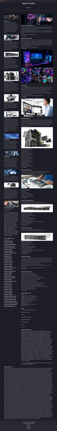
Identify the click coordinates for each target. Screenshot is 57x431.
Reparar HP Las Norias (27, 390)
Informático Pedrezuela (8, 272)
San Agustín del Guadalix (11, 228)
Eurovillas (15, 222)
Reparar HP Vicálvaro (34, 415)
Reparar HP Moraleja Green (36, 396)
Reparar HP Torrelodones (26, 409)
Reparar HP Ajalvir (12, 368)
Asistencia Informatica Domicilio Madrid (26, 331)
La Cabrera (15, 224)
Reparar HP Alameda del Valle (34, 368)
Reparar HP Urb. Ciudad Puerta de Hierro (18, 410)
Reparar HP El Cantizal (44, 381)
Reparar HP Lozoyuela (21, 392)
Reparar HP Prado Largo (30, 401)
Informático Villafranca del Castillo (10, 296)
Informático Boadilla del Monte (9, 306)
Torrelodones (16, 230)
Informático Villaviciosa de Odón (10, 297)
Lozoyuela (14, 225)
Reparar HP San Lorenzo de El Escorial (36, 403)
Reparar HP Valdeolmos (31, 414)
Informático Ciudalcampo (8, 241)
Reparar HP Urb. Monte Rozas (37, 412)
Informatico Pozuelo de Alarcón (25, 312)
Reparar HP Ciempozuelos (7, 376)
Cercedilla (11, 218)
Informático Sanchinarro (8, 291)
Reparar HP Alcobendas (11, 369)
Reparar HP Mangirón (46, 392)
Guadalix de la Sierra (7, 224)
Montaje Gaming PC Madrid (34, 351)
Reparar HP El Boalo (32, 381)
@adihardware (28, 427)
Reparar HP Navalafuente (30, 397)
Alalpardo (14, 212)
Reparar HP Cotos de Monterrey (29, 380)
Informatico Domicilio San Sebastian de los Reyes (28, 345)
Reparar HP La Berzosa (40, 387)
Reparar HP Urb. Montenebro (45, 412)
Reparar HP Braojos (32, 373)
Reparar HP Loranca (30, 391)
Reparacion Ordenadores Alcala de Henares (29, 354)
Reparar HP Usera (10, 413)
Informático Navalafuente (8, 251)
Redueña (9, 230)
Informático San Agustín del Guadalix (10, 304)
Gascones (14, 223)
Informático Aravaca (38, 354)
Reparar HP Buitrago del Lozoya (46, 373)
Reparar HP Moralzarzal (43, 396)
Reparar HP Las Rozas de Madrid (35, 390)
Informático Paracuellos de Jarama (39, 356)
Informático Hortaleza (24, 359)
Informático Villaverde (8, 287)
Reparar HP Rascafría (13, 402)
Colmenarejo (6, 235)
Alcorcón (14, 214)
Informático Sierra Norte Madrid (9, 247)
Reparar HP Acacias (7, 368)
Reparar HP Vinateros (19, 418)
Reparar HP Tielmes (23, 408)
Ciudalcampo (9, 219)
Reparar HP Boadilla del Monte (17, 373)
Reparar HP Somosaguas (26, 407)
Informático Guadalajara (24, 309)
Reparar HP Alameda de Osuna (26, 368)
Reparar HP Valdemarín (11, 414)
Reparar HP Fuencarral (27, 385)
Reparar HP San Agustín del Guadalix (9, 403)
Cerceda (8, 218)
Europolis (11, 222)
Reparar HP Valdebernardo (23, 413)
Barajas (12, 216)
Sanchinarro (5, 229)
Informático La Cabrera (8, 262)
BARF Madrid (23, 324)
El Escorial (8, 222)
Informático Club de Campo (9, 242)
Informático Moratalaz (31, 359)
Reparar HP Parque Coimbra (41, 398)
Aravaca (5, 213)
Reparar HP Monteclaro (42, 395)
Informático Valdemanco (8, 261)
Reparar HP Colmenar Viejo (31, 379)
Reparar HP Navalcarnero (37, 397)
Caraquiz (5, 218)
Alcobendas (10, 212)
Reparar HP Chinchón (48, 375)
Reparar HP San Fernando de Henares (26, 403)
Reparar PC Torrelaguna (48, 343)
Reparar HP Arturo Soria (41, 370)
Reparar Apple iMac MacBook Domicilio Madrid (39, 331)
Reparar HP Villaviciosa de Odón (11, 418)
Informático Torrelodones (46, 362)
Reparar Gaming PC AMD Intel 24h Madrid (28, 343)
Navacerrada (16, 234)
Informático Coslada (46, 344)
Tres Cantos (13, 229)
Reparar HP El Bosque (38, 381)
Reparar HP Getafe (21, 386)
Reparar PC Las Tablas (46, 333)
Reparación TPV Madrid (34, 350)
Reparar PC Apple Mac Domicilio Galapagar (36, 338)
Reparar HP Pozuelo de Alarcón (14, 401)
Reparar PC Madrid (36, 349)
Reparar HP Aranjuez (41, 369)
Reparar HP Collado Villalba (23, 379)
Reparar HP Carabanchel (10, 375)
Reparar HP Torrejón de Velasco (11, 409)
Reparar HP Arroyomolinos (34, 370)
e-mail (28, 425)
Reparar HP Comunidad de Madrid (47, 379)
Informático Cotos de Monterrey (9, 277)
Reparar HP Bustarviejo (12, 374)
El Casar (5, 222)
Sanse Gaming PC (42, 353)
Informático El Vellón (7, 256)
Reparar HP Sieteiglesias (19, 407)
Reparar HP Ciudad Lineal (23, 376)
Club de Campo (13, 219)
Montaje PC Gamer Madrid (31, 309)
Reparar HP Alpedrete (29, 369)
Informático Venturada (8, 249)
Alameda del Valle (15, 213)
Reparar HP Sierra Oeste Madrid (10, 407)
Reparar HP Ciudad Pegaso (30, 376)
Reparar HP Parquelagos (48, 398)
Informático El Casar (7, 259)
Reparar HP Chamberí (42, 375)
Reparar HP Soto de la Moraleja (34, 407)
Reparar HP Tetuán (18, 408)
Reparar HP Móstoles (16, 397)
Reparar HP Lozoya (14, 392)
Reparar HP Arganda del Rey (13, 370)
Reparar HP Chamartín (36, 375)
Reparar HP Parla (34, 398)
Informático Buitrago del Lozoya (9, 267)
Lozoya (12, 225)
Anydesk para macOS (39, 95)
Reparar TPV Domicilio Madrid (29, 332)
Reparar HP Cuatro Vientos (45, 380)
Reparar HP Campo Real (38, 374)
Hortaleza (11, 224)
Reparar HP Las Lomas (14, 390)
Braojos (7, 217)
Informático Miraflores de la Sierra (10, 281)
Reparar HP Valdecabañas (31, 413)
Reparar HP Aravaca (46, 369)
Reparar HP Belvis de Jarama (8, 373)
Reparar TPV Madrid (31, 349)
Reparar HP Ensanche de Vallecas (33, 384)
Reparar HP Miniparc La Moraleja (42, 393)
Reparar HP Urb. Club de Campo (8, 412)
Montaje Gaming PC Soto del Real (25, 319)
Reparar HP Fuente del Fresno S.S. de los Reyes (43, 385)
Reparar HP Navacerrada (23, 397)
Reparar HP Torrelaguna (19, 409)
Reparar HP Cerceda (23, 375)
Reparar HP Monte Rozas (35, 395)
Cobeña (17, 219)
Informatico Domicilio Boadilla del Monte (35, 342)
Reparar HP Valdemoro (25, 414)
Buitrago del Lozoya (15, 217)
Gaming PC (25, 43)
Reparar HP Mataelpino (13, 393)
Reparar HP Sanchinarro (18, 404)
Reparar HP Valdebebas (16, 413)
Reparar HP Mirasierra (14, 395)
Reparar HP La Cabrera (47, 387)
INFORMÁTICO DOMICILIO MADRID (29, 423)
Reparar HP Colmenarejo (39, 379)
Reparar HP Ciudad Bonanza (15, 376)
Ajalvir (5, 212)
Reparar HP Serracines (44, 404)
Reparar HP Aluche (34, 369)
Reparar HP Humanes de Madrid (26, 387)
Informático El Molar (7, 254)
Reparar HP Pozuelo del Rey (22, 401)
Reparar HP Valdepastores (38, 414)
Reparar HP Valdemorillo (18, 414)
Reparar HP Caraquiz (17, 375)
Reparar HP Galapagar (15, 386)
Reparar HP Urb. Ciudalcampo (40, 410)
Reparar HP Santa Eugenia (37, 404)
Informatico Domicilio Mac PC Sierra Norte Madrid (28, 339)
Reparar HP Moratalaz (10, 397)
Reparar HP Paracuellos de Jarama (27, 398)
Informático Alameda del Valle (9, 276)
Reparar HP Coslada (22, 380)
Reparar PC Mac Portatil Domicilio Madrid (26, 333)
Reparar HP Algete (23, 369)
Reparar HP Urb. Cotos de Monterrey (18, 412)
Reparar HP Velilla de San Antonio (11, 415)
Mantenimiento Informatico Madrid (39, 343)
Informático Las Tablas (8, 289)
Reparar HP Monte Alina (28, 395)
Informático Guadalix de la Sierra (10, 271)
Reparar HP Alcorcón (17, 369)
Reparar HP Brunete (38, 373)
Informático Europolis (8, 284)
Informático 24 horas (47, 356)
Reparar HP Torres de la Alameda (44, 409)
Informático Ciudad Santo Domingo (10, 244)
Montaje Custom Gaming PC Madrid (26, 317)
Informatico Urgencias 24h (36, 348)
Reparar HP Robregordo (49, 402)
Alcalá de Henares (6, 214)
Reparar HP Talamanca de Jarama (10, 408)
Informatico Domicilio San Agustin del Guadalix (27, 344)
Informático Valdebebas (8, 292)
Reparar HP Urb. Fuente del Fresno (28, 412)
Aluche (17, 212)
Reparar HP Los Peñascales (8, 392)
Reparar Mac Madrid (42, 349)
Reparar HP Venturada (28, 415)
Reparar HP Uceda (10, 410)
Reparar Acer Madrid (27, 351)
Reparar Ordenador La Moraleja (42, 350)
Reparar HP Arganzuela (21, 370)
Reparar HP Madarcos (27, 392)
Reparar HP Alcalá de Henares (43, 368)
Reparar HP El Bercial (19, 381)
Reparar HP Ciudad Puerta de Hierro (40, 376)
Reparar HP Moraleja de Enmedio (27, 396)
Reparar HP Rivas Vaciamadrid (33, 402)
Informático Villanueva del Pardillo (10, 299)
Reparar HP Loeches (24, 391)
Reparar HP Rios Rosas (25, 402)
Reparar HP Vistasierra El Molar (35, 418)
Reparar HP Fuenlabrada (33, 385)
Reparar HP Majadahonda (39, 392)
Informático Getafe (43, 359)
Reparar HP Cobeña (8, 379)
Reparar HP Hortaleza (9, 387)
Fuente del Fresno (6, 223)
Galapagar (11, 223)
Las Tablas (8, 225)
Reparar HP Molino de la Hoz (21, 395)
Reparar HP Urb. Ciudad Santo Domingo (30, 410)
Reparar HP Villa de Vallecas (41, 415)
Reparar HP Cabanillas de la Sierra (20, 374)
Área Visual (22, 314)
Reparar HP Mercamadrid (34, 393)
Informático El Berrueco (8, 269)
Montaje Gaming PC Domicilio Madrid (33, 334)
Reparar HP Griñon (26, 386)
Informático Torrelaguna (8, 266)
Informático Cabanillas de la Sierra (10, 252)
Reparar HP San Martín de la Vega (46, 403)
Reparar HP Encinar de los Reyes (24, 384)
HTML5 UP (29, 428)
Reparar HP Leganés (18, 391)
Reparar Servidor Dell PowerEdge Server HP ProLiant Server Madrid (43, 332)
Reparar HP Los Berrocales (37, 391)
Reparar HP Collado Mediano (16, 379)
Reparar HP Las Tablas (12, 391)
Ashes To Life (23, 326)
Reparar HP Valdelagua (46, 413)
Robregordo (5, 228)
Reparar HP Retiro (19, 402)
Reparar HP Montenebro (12, 396)
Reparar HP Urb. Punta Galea (46, 401)
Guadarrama (12, 230)
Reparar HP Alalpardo (18, 368)
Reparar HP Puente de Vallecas (38, 401)
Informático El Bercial (24, 334)
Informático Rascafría (8, 279)
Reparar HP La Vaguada (7, 390)
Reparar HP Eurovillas (12, 385)
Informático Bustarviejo (8, 257)
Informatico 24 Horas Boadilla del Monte (38, 337)
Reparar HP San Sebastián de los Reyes (9, 404)
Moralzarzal (9, 235)
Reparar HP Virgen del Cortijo (27, 418)
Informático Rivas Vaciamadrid (29, 355)
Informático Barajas (27, 360)
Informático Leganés (37, 359)
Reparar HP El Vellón (9, 384)
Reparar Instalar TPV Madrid (44, 348)
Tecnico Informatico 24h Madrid (39, 344)
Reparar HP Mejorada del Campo (26, 393)
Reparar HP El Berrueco (26, 381)
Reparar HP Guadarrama (42, 386)
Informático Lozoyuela (8, 264)
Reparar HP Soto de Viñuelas (43, 407)
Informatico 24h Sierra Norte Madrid (38, 333)
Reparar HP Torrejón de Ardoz (31, 408)
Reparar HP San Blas (17, 403)
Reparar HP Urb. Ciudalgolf (47, 410)
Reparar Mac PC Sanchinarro (29, 353)
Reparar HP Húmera (33, 387)
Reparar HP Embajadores (16, 384)
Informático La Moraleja (8, 294)
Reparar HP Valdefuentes (38, 413)
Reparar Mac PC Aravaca (41, 351)
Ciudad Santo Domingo (14, 233)
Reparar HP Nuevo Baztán (45, 397)
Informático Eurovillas (8, 282)
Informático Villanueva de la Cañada (10, 301)
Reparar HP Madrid (33, 392)
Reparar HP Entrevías (42, 384)
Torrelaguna (9, 229)
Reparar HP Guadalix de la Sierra (34, 386)
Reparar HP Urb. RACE (7, 402)
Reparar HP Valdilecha (46, 414)
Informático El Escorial (8, 286)
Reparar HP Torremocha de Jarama (35, 409)
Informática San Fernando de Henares (27, 362)
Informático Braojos (7, 274)
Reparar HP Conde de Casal (8, 380)
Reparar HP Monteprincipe (19, 396)
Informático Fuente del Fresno (9, 246)
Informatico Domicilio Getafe (46, 338)
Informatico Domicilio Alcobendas (40, 345)
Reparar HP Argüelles (27, 370)
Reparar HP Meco (19, 393)
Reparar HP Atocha (48, 370)
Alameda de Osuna (9, 213)
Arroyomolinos (9, 216)
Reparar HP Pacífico (12, 398)
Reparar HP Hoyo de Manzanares (17, 387)
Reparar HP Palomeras (19, 398)
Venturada (5, 230)
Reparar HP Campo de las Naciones (30, 374)
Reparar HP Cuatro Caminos (38, 380)
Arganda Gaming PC (36, 353)
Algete (7, 212)
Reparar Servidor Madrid (27, 350)
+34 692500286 (7, 210)
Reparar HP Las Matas (21, 390)
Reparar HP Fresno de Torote (19, 385)
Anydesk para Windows (33, 95)
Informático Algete (23, 356)
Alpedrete (11, 214)
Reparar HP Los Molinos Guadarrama (47, 391)
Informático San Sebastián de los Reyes (11, 302)
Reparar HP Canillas (45, 374)
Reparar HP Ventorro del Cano (20, 415)
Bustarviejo (10, 217)
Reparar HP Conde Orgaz (15, 380)
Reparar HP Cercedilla (29, 375)
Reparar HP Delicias (13, 381)
